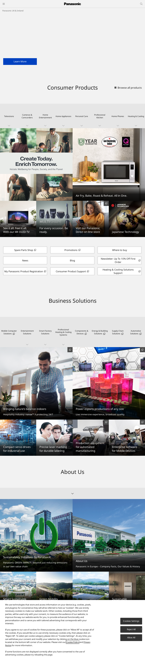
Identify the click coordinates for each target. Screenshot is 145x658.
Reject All (131, 629)
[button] (9, 116)
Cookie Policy (72, 642)
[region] (72, 629)
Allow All (131, 637)
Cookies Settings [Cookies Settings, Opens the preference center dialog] (131, 621)
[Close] (141, 629)
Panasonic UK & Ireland (12, 10)
